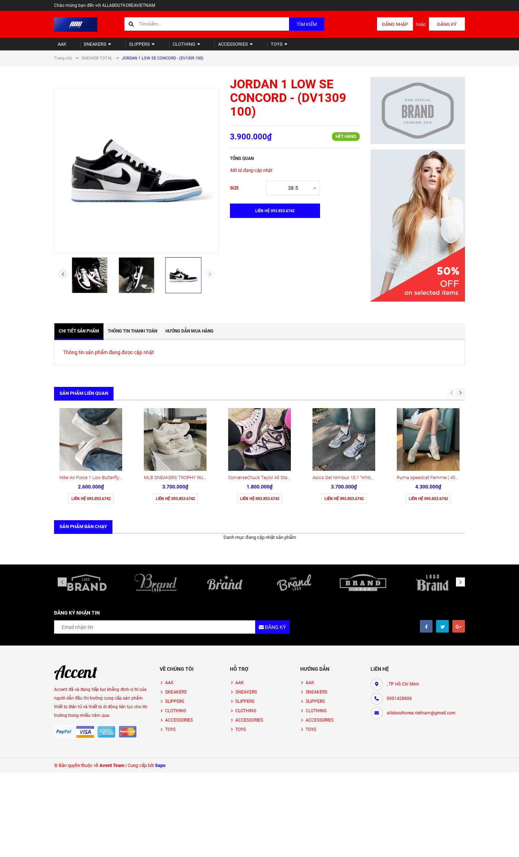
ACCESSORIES (212, 47)
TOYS (251, 47)
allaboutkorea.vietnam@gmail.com (421, 656)
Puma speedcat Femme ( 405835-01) (435, 421)
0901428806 (399, 641)
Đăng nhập (395, 24)
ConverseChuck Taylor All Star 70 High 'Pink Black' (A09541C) (289, 421)
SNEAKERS (89, 47)
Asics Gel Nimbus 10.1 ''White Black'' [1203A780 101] (365, 421)
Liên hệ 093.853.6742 (91, 442)
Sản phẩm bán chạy (83, 470)
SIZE (234, 194)
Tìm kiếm (307, 24)
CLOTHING (168, 47)
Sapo (160, 708)
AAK (58, 47)
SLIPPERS (129, 47)
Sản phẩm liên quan (83, 399)
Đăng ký (447, 24)
